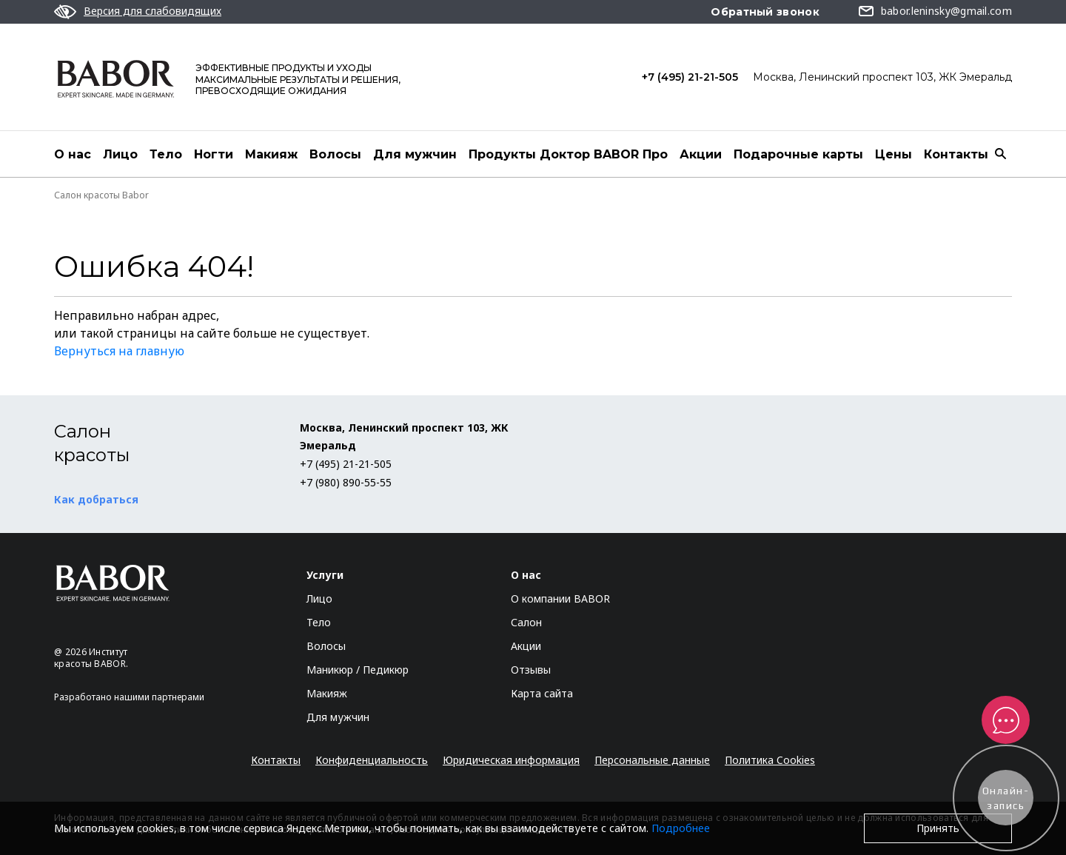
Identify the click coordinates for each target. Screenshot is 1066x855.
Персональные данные (652, 760)
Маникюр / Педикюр (357, 670)
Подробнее (680, 828)
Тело (166, 154)
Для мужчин (415, 154)
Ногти (213, 154)
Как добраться (96, 499)
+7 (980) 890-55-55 (346, 482)
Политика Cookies (770, 760)
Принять (937, 828)
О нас (72, 154)
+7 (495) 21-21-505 (690, 77)
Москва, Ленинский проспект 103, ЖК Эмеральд (882, 77)
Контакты (956, 154)
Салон (526, 622)
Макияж (271, 154)
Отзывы (531, 670)
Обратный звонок (765, 12)
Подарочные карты (798, 154)
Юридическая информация (511, 760)
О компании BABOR (560, 598)
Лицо (120, 154)
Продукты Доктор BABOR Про (568, 154)
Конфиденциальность (371, 760)
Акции (701, 154)
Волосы (335, 154)
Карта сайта (542, 693)
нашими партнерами (159, 697)
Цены (893, 154)
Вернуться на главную (119, 351)
